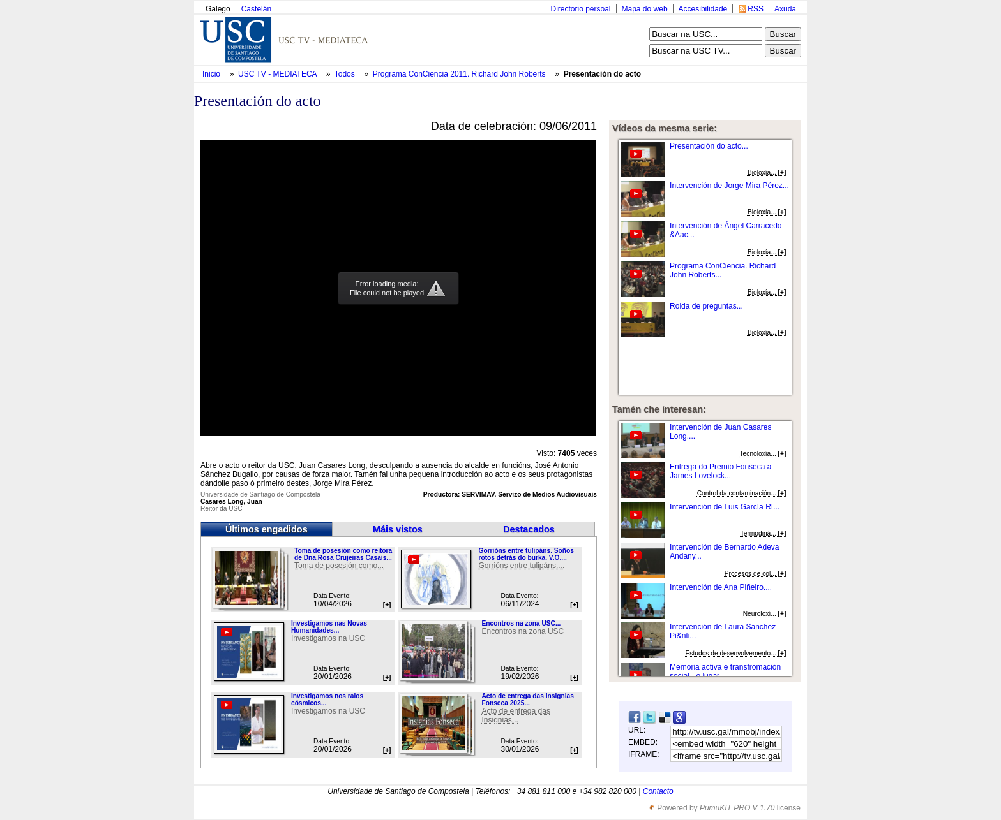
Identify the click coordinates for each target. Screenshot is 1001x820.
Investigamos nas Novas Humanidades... (329, 627)
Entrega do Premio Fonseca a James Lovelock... (720, 471)
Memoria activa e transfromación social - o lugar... (725, 671)
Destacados (529, 529)
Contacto (658, 791)
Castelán (256, 8)
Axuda (785, 8)
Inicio (212, 74)
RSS (756, 8)
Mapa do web (645, 8)
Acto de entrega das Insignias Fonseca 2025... (527, 699)
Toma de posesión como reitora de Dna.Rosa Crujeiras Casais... (343, 554)
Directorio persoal (580, 8)
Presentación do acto (602, 74)
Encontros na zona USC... (521, 623)
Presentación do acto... (709, 146)
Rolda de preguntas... (706, 306)
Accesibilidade (703, 8)
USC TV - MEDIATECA (278, 74)
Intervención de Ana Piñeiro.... (721, 587)
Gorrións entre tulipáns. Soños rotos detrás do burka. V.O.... (525, 554)
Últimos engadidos (266, 529)
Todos (346, 74)
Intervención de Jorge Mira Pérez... (729, 185)
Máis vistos (398, 529)
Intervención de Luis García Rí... (724, 506)
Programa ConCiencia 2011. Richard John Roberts (460, 74)
